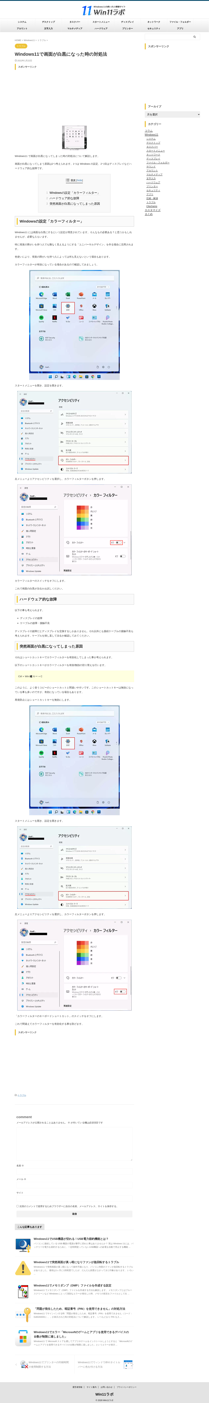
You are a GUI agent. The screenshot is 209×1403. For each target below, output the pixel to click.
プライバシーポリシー (127, 1386)
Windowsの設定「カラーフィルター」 (74, 192)
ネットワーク (153, 22)
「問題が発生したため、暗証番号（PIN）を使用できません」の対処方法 (77, 1306)
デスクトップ (48, 22)
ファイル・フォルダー (180, 22)
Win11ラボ (104, 1393)
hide (79, 180)
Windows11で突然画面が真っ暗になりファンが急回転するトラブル (74, 1260)
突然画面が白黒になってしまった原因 (74, 202)
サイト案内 (92, 1386)
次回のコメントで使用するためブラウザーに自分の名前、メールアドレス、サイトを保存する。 (69, 1204)
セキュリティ (153, 28)
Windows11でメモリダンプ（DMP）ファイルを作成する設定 (70, 1283)
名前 (20, 1163)
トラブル (22, 1093)
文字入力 (48, 28)
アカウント (22, 28)
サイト (19, 1190)
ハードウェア (101, 28)
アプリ (180, 28)
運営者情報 (77, 1386)
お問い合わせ (106, 1386)
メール (21, 1177)
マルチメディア (74, 28)
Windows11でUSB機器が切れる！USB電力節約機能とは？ (69, 1236)
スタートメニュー (101, 22)
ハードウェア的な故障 (65, 197)
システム (22, 22)
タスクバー (75, 22)
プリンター (127, 28)
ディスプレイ (127, 22)
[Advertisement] (74, 95)
